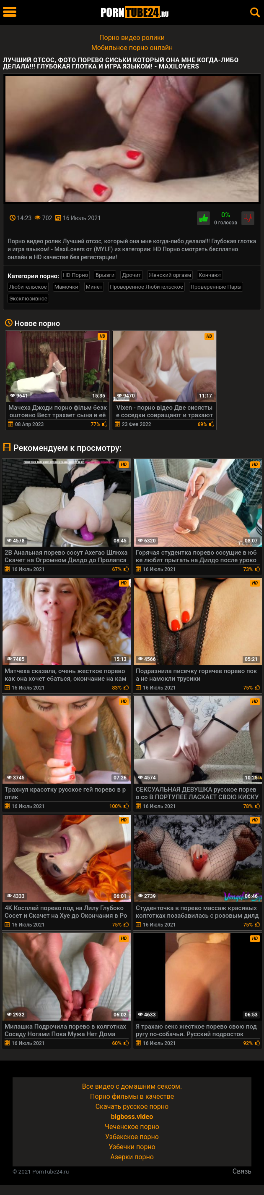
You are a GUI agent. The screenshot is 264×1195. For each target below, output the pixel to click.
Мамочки (66, 287)
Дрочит (131, 275)
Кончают (210, 275)
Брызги (105, 275)
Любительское (28, 287)
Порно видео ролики (132, 38)
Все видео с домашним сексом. (132, 1086)
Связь (242, 1171)
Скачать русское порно (132, 1107)
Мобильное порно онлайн (132, 48)
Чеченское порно (132, 1127)
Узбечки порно (132, 1147)
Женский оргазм (170, 275)
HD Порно (75, 275)
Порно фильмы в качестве (132, 1096)
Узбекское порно (132, 1137)
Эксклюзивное (28, 298)
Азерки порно (132, 1157)
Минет (94, 287)
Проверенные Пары (216, 287)
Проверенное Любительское (146, 287)
